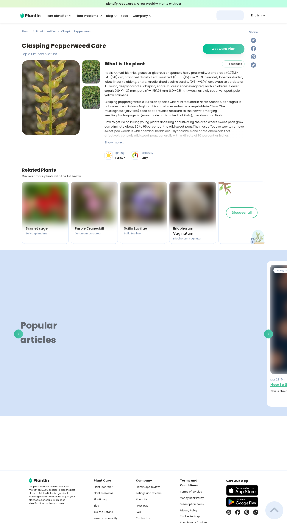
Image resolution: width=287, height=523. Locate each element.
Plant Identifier (46, 31)
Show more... (114, 142)
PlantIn (26, 31)
